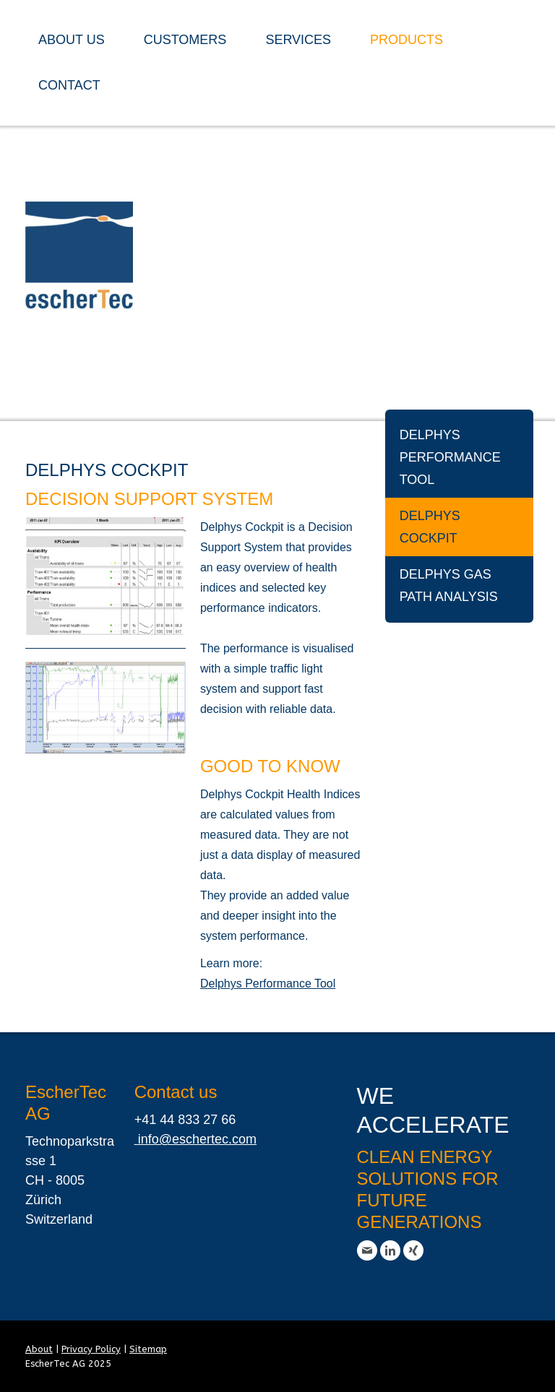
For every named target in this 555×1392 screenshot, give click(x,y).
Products (406, 40)
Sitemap (148, 1349)
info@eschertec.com (195, 1139)
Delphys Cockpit (430, 527)
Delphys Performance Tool (450, 457)
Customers (185, 40)
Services (298, 40)
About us (71, 40)
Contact (69, 85)
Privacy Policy (91, 1349)
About (39, 1349)
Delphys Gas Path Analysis (449, 585)
